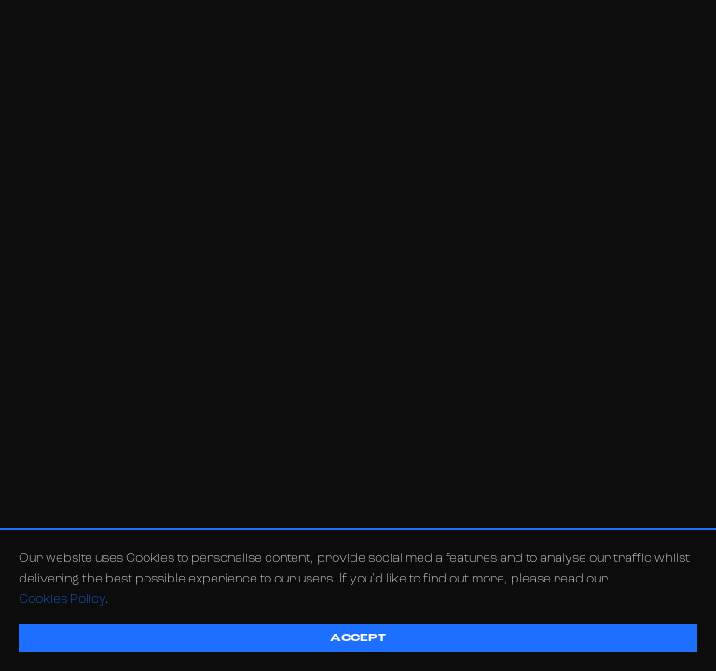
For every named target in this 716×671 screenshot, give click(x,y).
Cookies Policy (62, 600)
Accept (358, 638)
